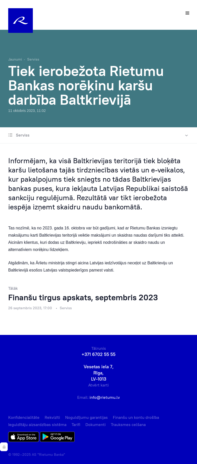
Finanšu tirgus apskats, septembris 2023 (83, 297)
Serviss (33, 59)
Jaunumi (15, 59)
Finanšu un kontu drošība (136, 417)
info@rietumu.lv (105, 397)
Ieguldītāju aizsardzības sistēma (37, 424)
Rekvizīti (52, 417)
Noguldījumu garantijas (86, 417)
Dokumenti (95, 424)
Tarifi (76, 424)
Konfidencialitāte (24, 417)
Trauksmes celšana (128, 424)
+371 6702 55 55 (98, 354)
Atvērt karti (98, 385)
